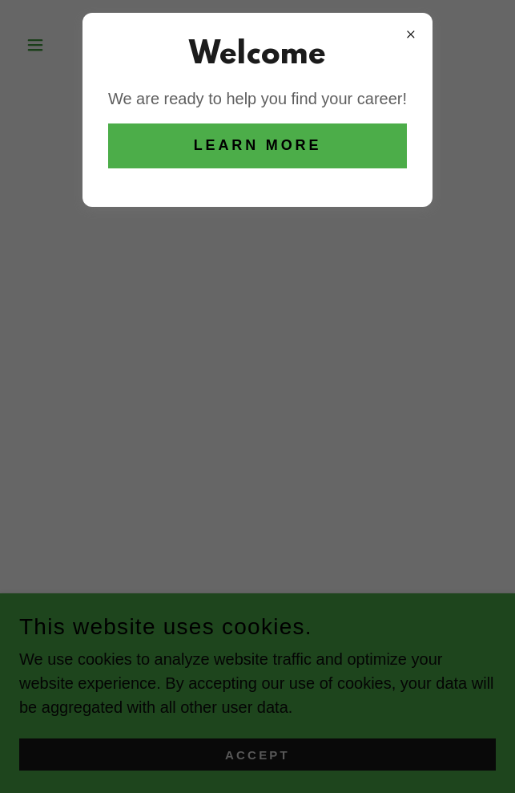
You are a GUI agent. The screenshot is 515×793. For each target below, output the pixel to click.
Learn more (258, 145)
